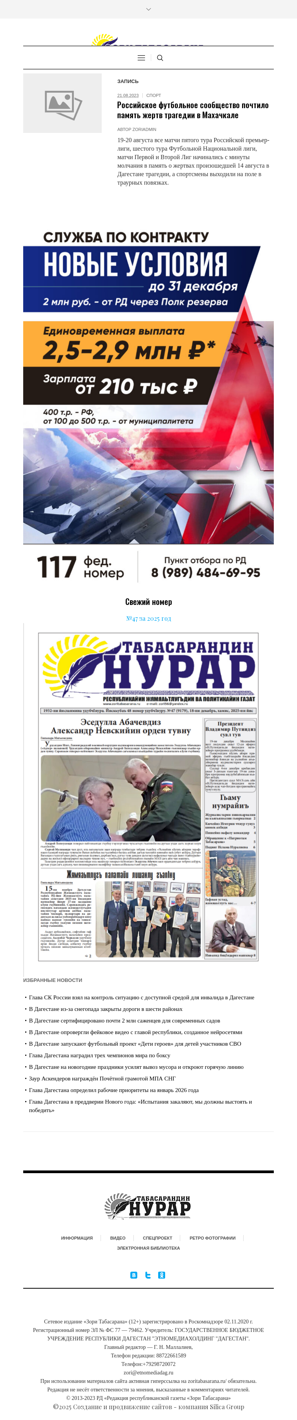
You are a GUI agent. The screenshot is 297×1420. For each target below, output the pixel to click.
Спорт (154, 95)
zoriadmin (145, 129)
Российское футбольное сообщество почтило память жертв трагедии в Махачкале (193, 110)
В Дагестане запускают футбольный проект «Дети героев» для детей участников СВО (135, 1044)
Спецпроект (157, 1238)
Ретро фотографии (212, 1238)
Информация (77, 1238)
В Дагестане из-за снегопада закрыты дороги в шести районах (106, 1009)
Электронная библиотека (148, 1248)
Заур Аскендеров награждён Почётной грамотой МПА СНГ (102, 1078)
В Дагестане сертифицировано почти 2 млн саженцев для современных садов (124, 1020)
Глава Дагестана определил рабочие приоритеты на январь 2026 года (114, 1090)
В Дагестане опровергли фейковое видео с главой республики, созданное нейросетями (135, 1032)
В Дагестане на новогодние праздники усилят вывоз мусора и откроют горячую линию (136, 1067)
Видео (118, 1238)
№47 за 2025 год (148, 618)
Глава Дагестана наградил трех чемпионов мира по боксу (100, 1055)
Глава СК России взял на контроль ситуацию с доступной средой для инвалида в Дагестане (141, 997)
